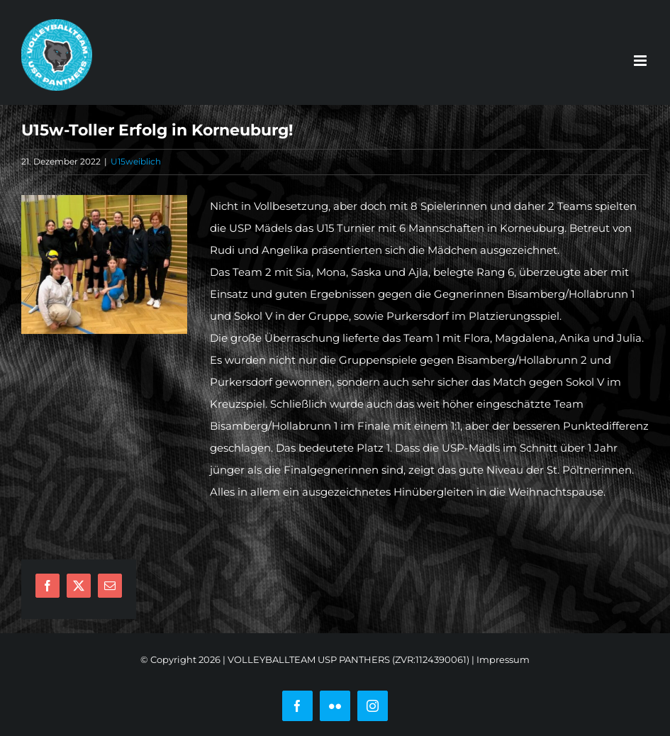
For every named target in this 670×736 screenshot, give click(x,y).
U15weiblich (136, 161)
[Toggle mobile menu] (641, 60)
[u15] (104, 264)
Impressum (503, 659)
